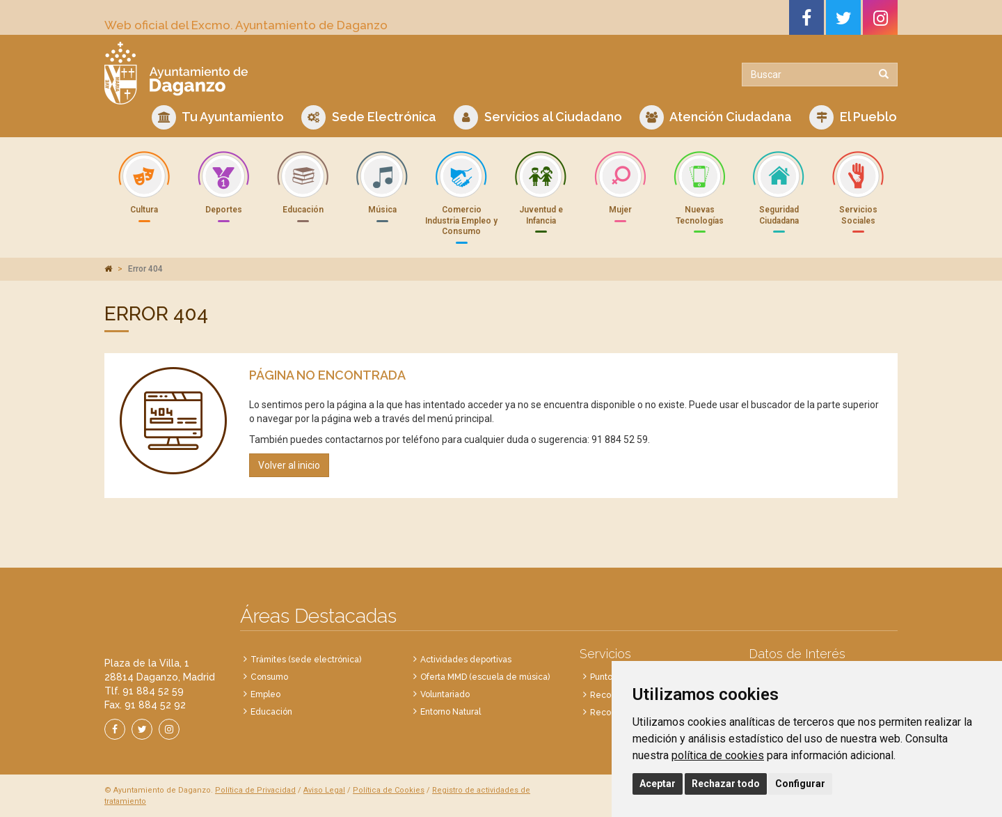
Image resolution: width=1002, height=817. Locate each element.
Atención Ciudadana (715, 117)
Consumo (269, 677)
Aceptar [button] (657, 783)
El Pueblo (853, 117)
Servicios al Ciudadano (538, 117)
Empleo (265, 694)
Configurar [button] (800, 783)
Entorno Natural (450, 712)
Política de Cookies (388, 790)
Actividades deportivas (465, 659)
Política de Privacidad (255, 790)
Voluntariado (445, 694)
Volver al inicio (289, 465)
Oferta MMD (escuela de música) (485, 677)
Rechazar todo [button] (726, 783)
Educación (271, 712)
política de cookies (717, 755)
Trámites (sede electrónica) (305, 659)
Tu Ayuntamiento (218, 117)
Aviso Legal (324, 790)
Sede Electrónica (368, 117)
